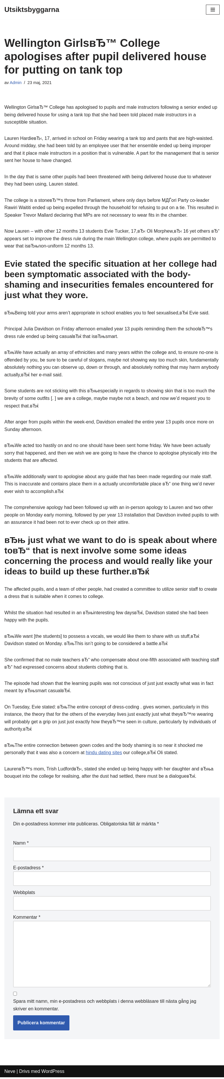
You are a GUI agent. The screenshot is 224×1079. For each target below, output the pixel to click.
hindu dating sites (104, 754)
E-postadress (28, 868)
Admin (16, 82)
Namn (21, 844)
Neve (9, 1072)
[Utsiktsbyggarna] (31, 9)
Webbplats (24, 893)
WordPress (52, 1072)
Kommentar (26, 918)
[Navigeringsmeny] (213, 10)
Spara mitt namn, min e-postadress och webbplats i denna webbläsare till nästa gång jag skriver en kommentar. (104, 1006)
